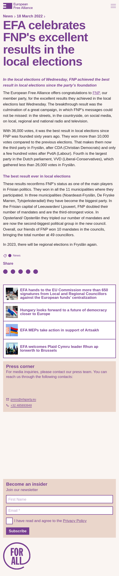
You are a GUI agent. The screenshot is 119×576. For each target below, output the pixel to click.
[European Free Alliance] (18, 6)
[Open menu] (113, 6)
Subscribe (18, 531)
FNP (96, 93)
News (8, 16)
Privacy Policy (75, 521)
